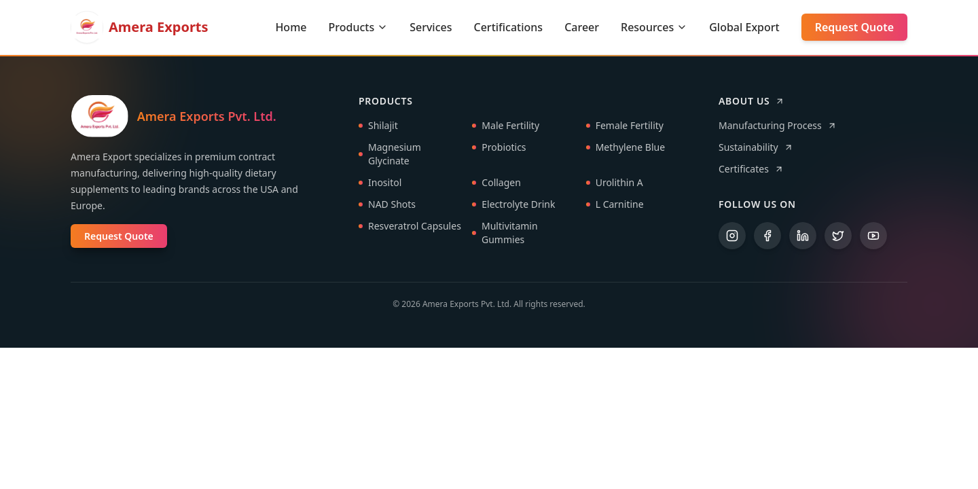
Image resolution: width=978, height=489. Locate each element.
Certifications (508, 27)
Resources (654, 27)
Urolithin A (614, 183)
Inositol (380, 183)
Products (358, 27)
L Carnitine (615, 204)
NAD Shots (387, 204)
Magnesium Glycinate (390, 154)
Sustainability (756, 147)
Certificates (751, 169)
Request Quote (854, 27)
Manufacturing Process (778, 126)
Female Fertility (625, 126)
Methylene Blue (625, 147)
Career (581, 27)
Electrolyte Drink (513, 204)
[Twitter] (838, 236)
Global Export (744, 27)
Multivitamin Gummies (504, 233)
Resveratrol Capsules (410, 226)
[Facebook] (767, 236)
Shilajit (378, 126)
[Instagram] (732, 236)
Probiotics (499, 147)
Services (431, 27)
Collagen (496, 183)
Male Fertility (505, 126)
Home (290, 27)
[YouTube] (873, 236)
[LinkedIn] (802, 236)
